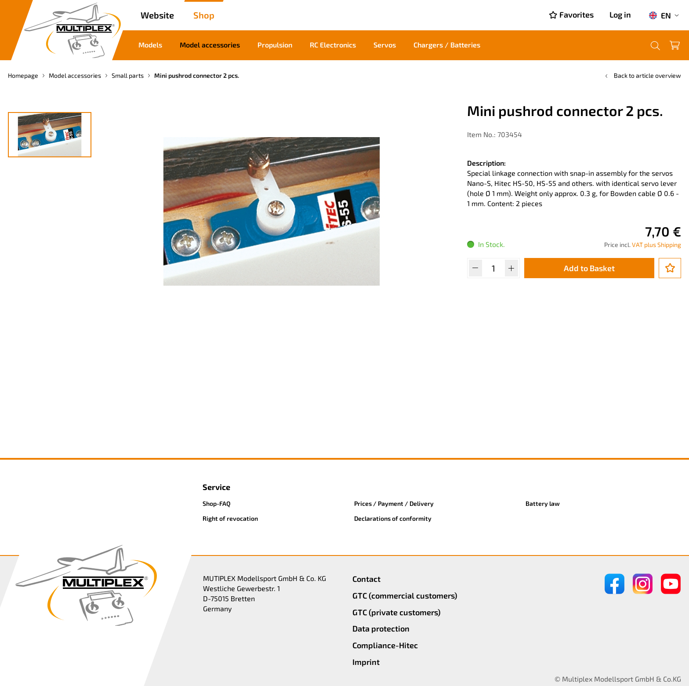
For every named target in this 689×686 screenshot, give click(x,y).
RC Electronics (333, 44)
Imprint (366, 662)
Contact (366, 579)
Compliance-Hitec (385, 645)
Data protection (381, 628)
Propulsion (274, 44)
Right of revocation (230, 518)
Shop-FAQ (217, 503)
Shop (203, 15)
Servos (385, 44)
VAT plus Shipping (656, 244)
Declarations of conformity (393, 518)
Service (216, 487)
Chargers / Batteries (446, 44)
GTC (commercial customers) (404, 595)
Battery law (543, 503)
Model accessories (210, 44)
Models (150, 44)
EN (660, 15)
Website (157, 15)
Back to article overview (642, 75)
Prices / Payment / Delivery (394, 503)
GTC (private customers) (396, 612)
